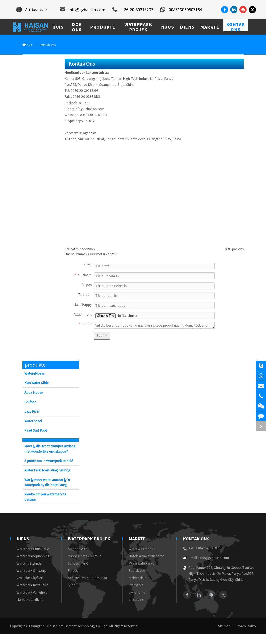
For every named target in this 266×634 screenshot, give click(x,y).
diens (22, 539)
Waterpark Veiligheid (32, 592)
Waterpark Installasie (32, 585)
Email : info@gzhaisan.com (206, 558)
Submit (101, 336)
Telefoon (85, 295)
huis (30, 44)
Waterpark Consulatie (32, 549)
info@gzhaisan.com (82, 10)
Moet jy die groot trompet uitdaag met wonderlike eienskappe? (49, 449)
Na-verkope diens (29, 600)
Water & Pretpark (141, 549)
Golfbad (30, 402)
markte (137, 539)
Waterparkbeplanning (32, 556)
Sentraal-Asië (78, 563)
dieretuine (136, 600)
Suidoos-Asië (77, 549)
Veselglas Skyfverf (29, 578)
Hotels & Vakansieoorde (147, 556)
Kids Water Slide (36, 383)
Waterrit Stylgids (28, 563)
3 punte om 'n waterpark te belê (48, 461)
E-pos (87, 285)
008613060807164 (181, 10)
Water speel (33, 421)
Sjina (71, 585)
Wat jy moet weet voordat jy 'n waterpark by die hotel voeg (47, 483)
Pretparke (136, 585)
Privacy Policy (245, 626)
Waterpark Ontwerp (31, 571)
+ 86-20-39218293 (132, 10)
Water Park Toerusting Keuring (47, 470)
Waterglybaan (34, 373)
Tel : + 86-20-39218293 (202, 549)
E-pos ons (235, 249)
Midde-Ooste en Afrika (84, 556)
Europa (73, 571)
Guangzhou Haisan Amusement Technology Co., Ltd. (68, 626)
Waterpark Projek (89, 539)
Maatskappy (82, 305)
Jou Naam (83, 275)
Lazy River (31, 411)
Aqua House (33, 392)
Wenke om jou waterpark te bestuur (45, 497)
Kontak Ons (48, 44)
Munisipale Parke (141, 563)
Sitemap (224, 626)
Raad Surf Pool (35, 430)
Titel (87, 265)
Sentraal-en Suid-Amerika (87, 578)
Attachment (83, 314)
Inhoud (85, 324)
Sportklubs (137, 571)
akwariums (137, 592)
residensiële (137, 578)
